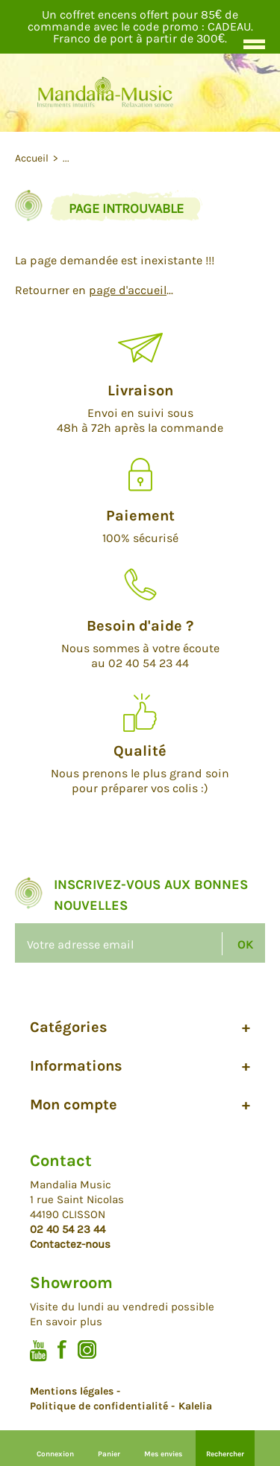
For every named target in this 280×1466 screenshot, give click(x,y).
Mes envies (163, 1454)
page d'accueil (128, 290)
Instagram (87, 1349)
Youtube (38, 1351)
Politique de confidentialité (99, 1406)
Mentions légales (71, 1391)
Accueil (33, 158)
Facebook (62, 1349)
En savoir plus (66, 1321)
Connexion (55, 1454)
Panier (109, 1454)
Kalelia (195, 1406)
